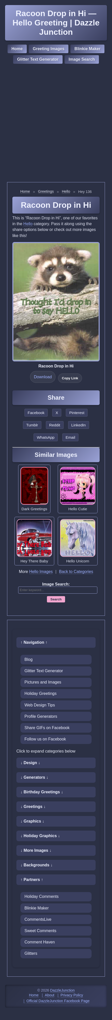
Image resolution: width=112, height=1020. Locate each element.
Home (17, 49)
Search (56, 599)
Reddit (54, 425)
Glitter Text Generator (38, 59)
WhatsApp (45, 437)
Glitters (30, 953)
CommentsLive (37, 919)
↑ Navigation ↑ (33, 642)
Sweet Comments (40, 931)
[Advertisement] (56, 124)
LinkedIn (78, 425)
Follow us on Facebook (45, 739)
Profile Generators (40, 716)
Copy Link (70, 378)
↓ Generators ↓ (34, 777)
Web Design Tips (39, 705)
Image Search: (56, 584)
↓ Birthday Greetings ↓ (41, 792)
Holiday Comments (41, 896)
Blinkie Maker (87, 49)
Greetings (46, 191)
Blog (28, 659)
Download (43, 377)
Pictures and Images (42, 682)
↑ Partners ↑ (31, 879)
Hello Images (41, 571)
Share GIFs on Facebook (47, 728)
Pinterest (76, 413)
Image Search (82, 59)
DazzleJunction (62, 990)
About (49, 995)
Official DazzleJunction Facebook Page (58, 1001)
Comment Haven (39, 942)
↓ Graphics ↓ (32, 821)
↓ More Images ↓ (35, 850)
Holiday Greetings (40, 693)
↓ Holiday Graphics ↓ (40, 836)
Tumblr (32, 425)
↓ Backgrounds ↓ (36, 865)
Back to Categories (76, 571)
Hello (66, 191)
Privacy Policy (72, 995)
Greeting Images (48, 49)
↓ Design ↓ (30, 763)
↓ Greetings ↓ (33, 806)
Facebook (36, 413)
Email (70, 437)
